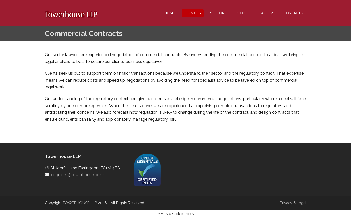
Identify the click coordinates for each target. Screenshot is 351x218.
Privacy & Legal (293, 203)
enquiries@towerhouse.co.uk (78, 174)
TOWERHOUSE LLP (80, 203)
